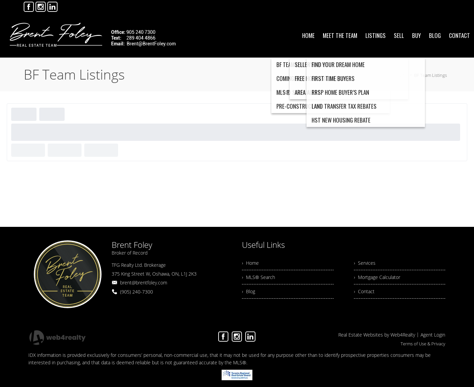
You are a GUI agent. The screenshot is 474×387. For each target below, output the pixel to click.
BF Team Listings (430, 75)
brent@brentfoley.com (143, 282)
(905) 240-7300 (136, 291)
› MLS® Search (258, 277)
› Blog (248, 291)
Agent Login (433, 334)
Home (401, 75)
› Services (365, 263)
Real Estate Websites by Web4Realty (376, 334)
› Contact (364, 291)
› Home (250, 263)
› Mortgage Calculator (377, 277)
